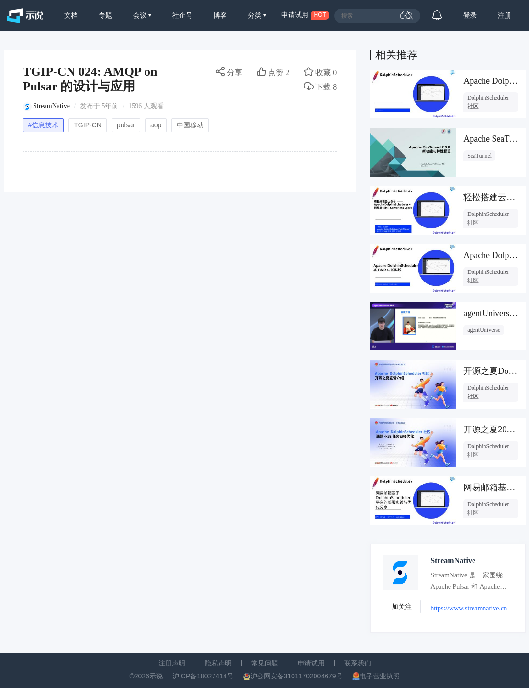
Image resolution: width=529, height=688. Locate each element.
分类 (255, 15)
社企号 (182, 15)
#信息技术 (43, 125)
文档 (71, 15)
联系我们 (357, 663)
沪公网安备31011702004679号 (296, 676)
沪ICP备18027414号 (203, 676)
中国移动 (190, 125)
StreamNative (51, 106)
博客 (220, 15)
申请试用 (311, 663)
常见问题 (264, 663)
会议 (140, 15)
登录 (470, 15)
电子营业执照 (380, 676)
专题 (105, 15)
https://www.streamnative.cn (468, 608)
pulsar (126, 125)
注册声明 (171, 663)
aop (155, 125)
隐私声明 (218, 663)
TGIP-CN (87, 125)
